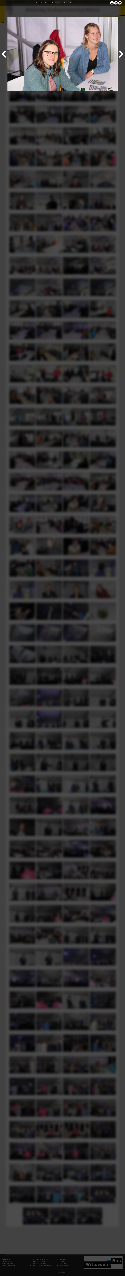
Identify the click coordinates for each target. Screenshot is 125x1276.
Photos (38, 3)
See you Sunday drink (66, 3)
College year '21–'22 (49, 3)
